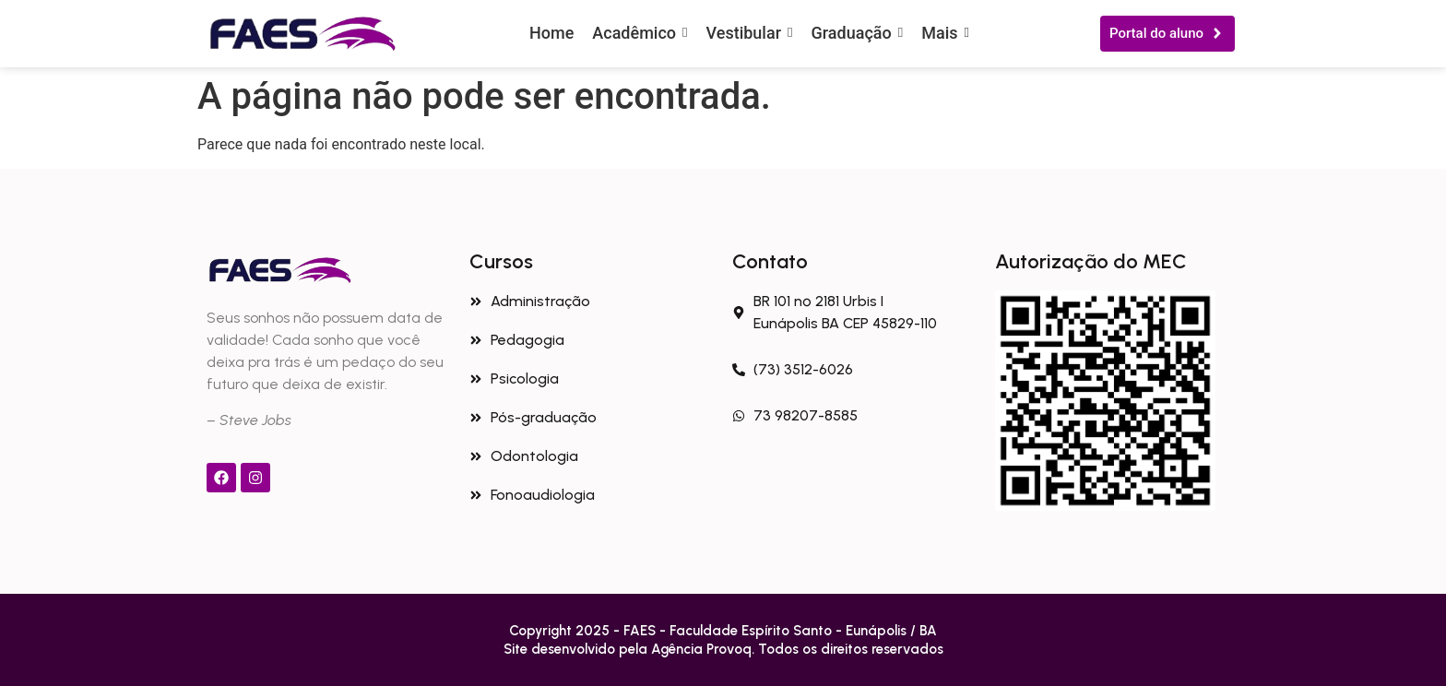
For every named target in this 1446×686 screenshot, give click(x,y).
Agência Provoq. (704, 649)
